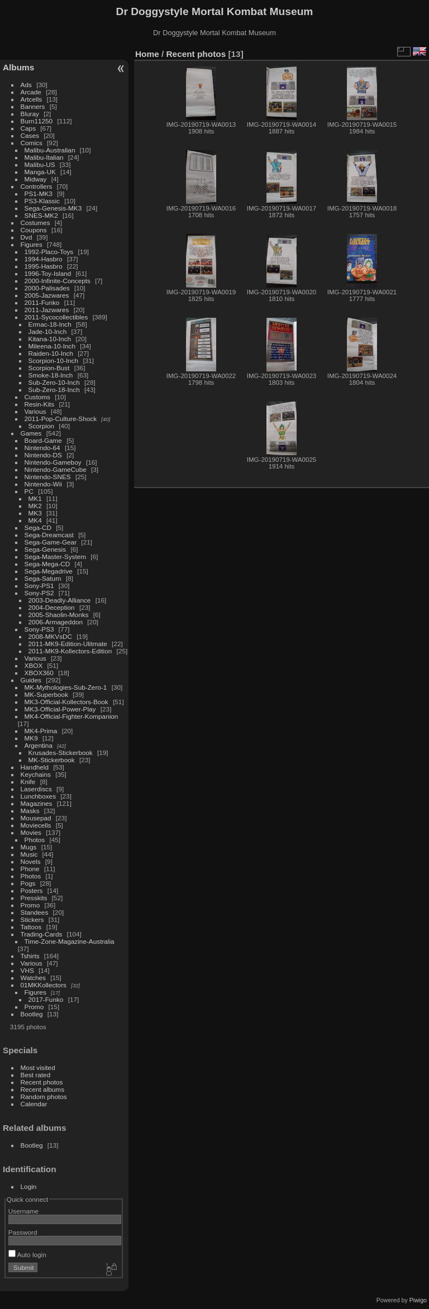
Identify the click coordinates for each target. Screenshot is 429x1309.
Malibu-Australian (50, 150)
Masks (30, 810)
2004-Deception (51, 607)
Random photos (44, 1096)
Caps (28, 128)
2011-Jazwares (47, 309)
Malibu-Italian (44, 157)
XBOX (34, 665)
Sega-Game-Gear (51, 542)
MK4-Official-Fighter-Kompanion (71, 716)
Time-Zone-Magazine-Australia (70, 941)
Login (29, 1186)
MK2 (35, 505)
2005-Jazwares (47, 295)
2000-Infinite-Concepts (57, 280)
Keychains (36, 774)
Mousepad (36, 817)
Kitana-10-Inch (50, 338)
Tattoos (31, 926)
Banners (33, 106)
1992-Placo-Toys (49, 251)
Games (31, 433)
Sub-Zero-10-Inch (54, 382)
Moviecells (36, 825)
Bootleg (32, 1013)
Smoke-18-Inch (50, 375)
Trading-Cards (42, 934)
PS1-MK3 (39, 193)
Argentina (39, 745)
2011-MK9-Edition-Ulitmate (67, 643)
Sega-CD (38, 527)
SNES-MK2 (41, 215)
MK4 (35, 520)
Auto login (27, 1254)
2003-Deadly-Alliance (59, 600)
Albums (18, 67)
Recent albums (42, 1089)
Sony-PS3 (39, 629)
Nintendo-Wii (43, 484)
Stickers (32, 919)
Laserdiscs (36, 788)
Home (147, 54)
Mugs (29, 847)
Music (29, 854)
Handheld (35, 767)
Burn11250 (37, 121)
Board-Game (43, 440)
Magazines (37, 803)
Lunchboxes (38, 796)
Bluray (30, 113)
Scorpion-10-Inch (53, 360)
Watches (33, 977)
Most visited (38, 1067)
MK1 (35, 498)
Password (22, 1232)
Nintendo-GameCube (56, 469)
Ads (26, 84)
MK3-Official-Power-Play (60, 709)
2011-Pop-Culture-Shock (61, 418)
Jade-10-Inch (47, 331)
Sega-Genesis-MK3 (53, 208)
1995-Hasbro (44, 266)
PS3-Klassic (42, 200)
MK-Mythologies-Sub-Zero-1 (66, 687)
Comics (31, 142)
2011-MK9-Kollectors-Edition (70, 650)
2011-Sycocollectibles (56, 317)
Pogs (28, 883)
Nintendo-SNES (48, 476)
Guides (31, 680)
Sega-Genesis (45, 549)
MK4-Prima (41, 730)
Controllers (37, 186)
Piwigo (418, 1300)
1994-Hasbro (44, 258)
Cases (30, 135)
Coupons (34, 229)
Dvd (26, 237)
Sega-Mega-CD (47, 563)
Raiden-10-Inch (50, 353)
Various (35, 411)
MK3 (35, 513)
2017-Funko (46, 999)
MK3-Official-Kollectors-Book (66, 701)
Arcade (31, 91)
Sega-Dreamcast (49, 534)
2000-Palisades (47, 288)
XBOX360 (39, 672)
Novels (31, 861)
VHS (27, 970)
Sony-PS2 (39, 592)
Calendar (34, 1103)
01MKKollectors (43, 984)
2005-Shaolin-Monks (58, 614)
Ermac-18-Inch (50, 324)
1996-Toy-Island (48, 273)
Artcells (31, 99)
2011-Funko (42, 302)
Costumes (35, 222)
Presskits (34, 897)
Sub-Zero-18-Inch (54, 389)
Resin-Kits (40, 404)
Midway (36, 179)
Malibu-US (40, 164)
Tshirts (30, 955)
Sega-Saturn (43, 578)
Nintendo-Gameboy (53, 462)
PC (29, 491)
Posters (32, 890)
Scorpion (41, 425)
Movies (31, 832)
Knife (28, 781)
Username (23, 1211)
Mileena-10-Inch (51, 346)
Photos (35, 839)
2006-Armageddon (55, 621)
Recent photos (42, 1082)
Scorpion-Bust (49, 367)
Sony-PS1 (39, 585)
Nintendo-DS (43, 454)
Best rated (36, 1074)
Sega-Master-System (56, 556)
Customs (37, 396)
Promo (30, 905)
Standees (35, 912)
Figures (31, 244)
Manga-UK (40, 171)
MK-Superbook (46, 694)
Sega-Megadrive (49, 571)
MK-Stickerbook (51, 759)
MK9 (31, 738)
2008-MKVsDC (50, 636)
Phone (30, 868)
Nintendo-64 (42, 447)
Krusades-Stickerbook (60, 752)
